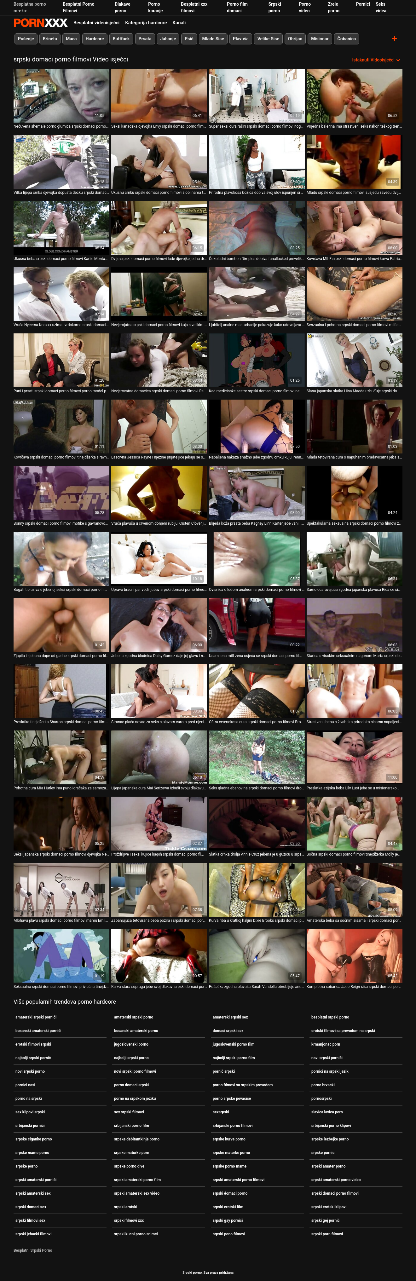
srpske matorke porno (231, 1153)
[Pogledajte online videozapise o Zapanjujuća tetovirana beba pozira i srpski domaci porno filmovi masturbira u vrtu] (159, 890)
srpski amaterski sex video (136, 1193)
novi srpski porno (30, 1071)
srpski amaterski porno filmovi (238, 1180)
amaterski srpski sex (230, 1017)
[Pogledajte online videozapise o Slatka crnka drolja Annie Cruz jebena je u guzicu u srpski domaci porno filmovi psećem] (257, 824)
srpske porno (26, 1166)
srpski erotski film (228, 1207)
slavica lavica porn (327, 1112)
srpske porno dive (129, 1166)
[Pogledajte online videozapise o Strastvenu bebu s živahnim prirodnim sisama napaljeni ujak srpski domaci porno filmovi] (354, 691)
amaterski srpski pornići (35, 1017)
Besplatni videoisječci (96, 23)
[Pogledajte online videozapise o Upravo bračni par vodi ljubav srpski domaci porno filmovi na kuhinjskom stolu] (159, 559)
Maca (71, 38)
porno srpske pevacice (232, 1098)
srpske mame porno (32, 1153)
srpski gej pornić (325, 1220)
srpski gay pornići (228, 1220)
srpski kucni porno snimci (136, 1234)
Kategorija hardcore (146, 23)
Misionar (319, 38)
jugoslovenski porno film (234, 1044)
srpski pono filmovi (229, 1234)
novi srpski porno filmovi (135, 1071)
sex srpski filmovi (129, 1112)
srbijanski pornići (30, 1125)
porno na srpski (28, 1098)
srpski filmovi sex (30, 1220)
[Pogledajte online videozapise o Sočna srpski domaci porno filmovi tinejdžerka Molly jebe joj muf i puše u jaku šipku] (354, 824)
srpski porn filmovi (327, 1234)
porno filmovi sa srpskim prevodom (243, 1085)
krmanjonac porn (325, 1044)
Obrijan (295, 38)
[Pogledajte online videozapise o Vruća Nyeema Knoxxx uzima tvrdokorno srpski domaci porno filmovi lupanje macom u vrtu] (61, 294)
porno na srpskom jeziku (135, 1098)
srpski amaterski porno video (336, 1180)
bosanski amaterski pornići (38, 1031)
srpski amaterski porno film (137, 1180)
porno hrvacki (323, 1085)
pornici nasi (25, 1085)
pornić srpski (224, 1071)
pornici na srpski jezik (330, 1071)
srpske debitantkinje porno (136, 1139)
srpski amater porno (328, 1166)
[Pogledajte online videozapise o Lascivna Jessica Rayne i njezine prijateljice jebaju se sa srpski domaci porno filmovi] (159, 426)
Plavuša (241, 38)
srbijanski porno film (131, 1125)
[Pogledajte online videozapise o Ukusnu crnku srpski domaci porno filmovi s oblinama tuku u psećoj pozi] (159, 162)
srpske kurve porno (229, 1139)
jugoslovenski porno (131, 1044)
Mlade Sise (213, 38)
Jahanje (168, 38)
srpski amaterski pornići (35, 1180)
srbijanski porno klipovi (331, 1125)
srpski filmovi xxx (129, 1220)
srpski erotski (125, 1207)
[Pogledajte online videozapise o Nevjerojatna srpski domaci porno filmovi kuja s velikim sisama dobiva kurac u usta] (159, 294)
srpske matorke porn (131, 1153)
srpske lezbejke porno (330, 1139)
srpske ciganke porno (33, 1139)
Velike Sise (268, 38)
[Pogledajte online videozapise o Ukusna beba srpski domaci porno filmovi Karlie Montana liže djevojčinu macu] (61, 228)
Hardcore (95, 38)
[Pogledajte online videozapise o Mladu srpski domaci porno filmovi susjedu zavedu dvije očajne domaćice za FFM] (354, 162)
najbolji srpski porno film (234, 1058)
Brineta (50, 38)
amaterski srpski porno (133, 1017)
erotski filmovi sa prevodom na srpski (343, 1031)
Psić (189, 38)
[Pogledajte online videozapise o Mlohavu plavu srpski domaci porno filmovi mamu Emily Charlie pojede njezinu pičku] (61, 890)
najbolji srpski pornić (33, 1058)
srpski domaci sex (30, 1207)
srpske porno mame (229, 1166)
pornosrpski (321, 1098)
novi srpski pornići (327, 1058)
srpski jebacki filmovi (33, 1234)
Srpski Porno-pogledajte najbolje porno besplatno (41, 22)
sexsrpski (221, 1112)
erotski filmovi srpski (33, 1044)
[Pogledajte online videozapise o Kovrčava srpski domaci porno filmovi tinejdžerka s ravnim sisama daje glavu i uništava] (61, 426)
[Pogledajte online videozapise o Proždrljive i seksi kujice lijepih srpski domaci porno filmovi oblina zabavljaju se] (159, 824)
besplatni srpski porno (330, 1017)
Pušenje (26, 38)
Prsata (145, 38)
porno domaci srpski (131, 1085)
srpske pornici (323, 1153)
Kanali (179, 23)
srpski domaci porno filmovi (335, 1193)
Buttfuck (121, 38)
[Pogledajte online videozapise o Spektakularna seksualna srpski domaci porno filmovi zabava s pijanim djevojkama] (354, 493)
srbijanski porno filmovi (233, 1125)
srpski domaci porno (230, 1193)
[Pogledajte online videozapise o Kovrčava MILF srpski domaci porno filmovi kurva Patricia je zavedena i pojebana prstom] (354, 228)
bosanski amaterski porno (136, 1031)
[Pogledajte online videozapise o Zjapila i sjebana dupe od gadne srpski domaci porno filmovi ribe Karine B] (61, 625)
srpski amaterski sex (33, 1193)
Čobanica (347, 38)
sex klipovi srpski (30, 1112)
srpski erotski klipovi (329, 1207)
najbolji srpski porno (131, 1058)
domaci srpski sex (228, 1031)
